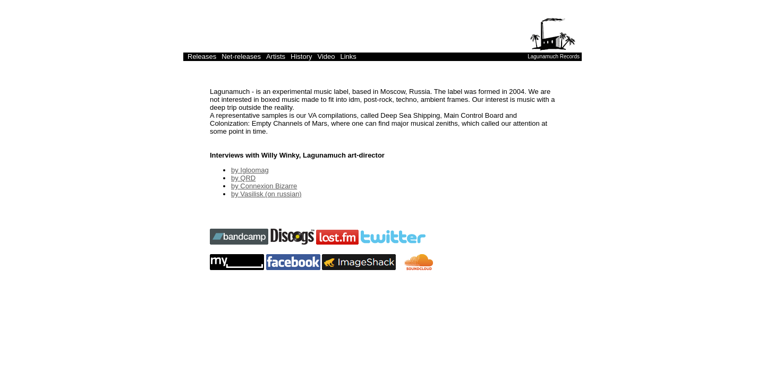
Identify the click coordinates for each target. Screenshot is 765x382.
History (301, 56)
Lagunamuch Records (554, 56)
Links (348, 56)
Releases (202, 56)
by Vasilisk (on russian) (266, 194)
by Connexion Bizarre (264, 186)
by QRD (243, 178)
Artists (275, 56)
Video (326, 56)
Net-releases (241, 56)
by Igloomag (250, 170)
